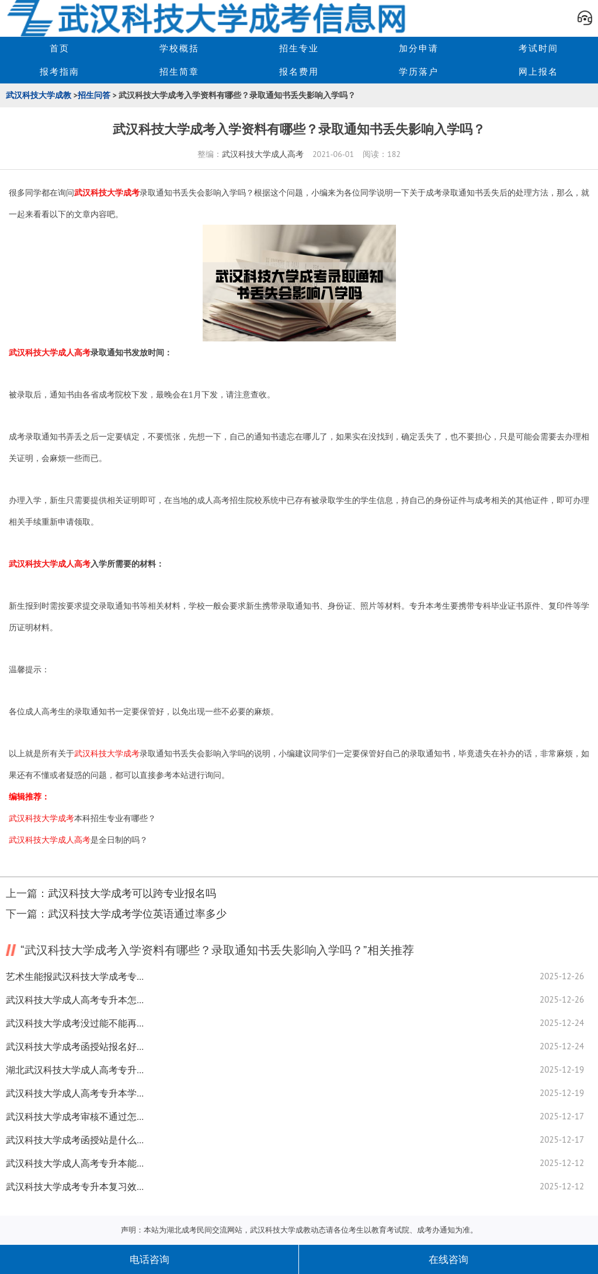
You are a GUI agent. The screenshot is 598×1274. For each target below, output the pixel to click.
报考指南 (59, 71)
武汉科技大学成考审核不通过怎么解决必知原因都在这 (76, 1116)
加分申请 (419, 48)
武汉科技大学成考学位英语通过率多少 (137, 913)
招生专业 (299, 48)
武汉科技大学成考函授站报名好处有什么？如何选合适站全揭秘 (76, 1046)
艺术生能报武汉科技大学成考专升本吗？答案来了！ (76, 976)
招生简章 (179, 71)
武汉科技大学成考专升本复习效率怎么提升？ (76, 1186)
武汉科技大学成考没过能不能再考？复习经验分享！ (76, 1023)
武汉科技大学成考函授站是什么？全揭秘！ (76, 1140)
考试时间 (538, 48)
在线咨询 (448, 1259)
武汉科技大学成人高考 (263, 154)
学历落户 (419, 71)
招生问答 (94, 95)
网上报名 (538, 71)
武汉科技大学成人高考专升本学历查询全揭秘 (76, 1093)
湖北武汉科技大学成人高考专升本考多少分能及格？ (76, 1070)
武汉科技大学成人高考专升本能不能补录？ (76, 1163)
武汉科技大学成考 (107, 192)
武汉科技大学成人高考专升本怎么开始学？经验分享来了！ (76, 1000)
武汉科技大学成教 (38, 95)
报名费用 (299, 71)
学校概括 (179, 48)
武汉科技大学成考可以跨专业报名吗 (132, 893)
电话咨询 (149, 1259)
